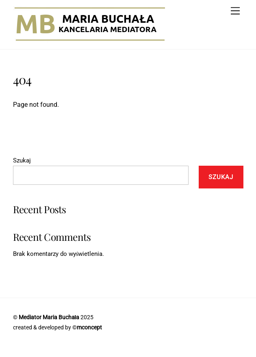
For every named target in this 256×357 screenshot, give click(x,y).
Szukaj (22, 160)
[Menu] (235, 11)
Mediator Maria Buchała (49, 317)
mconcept (89, 327)
